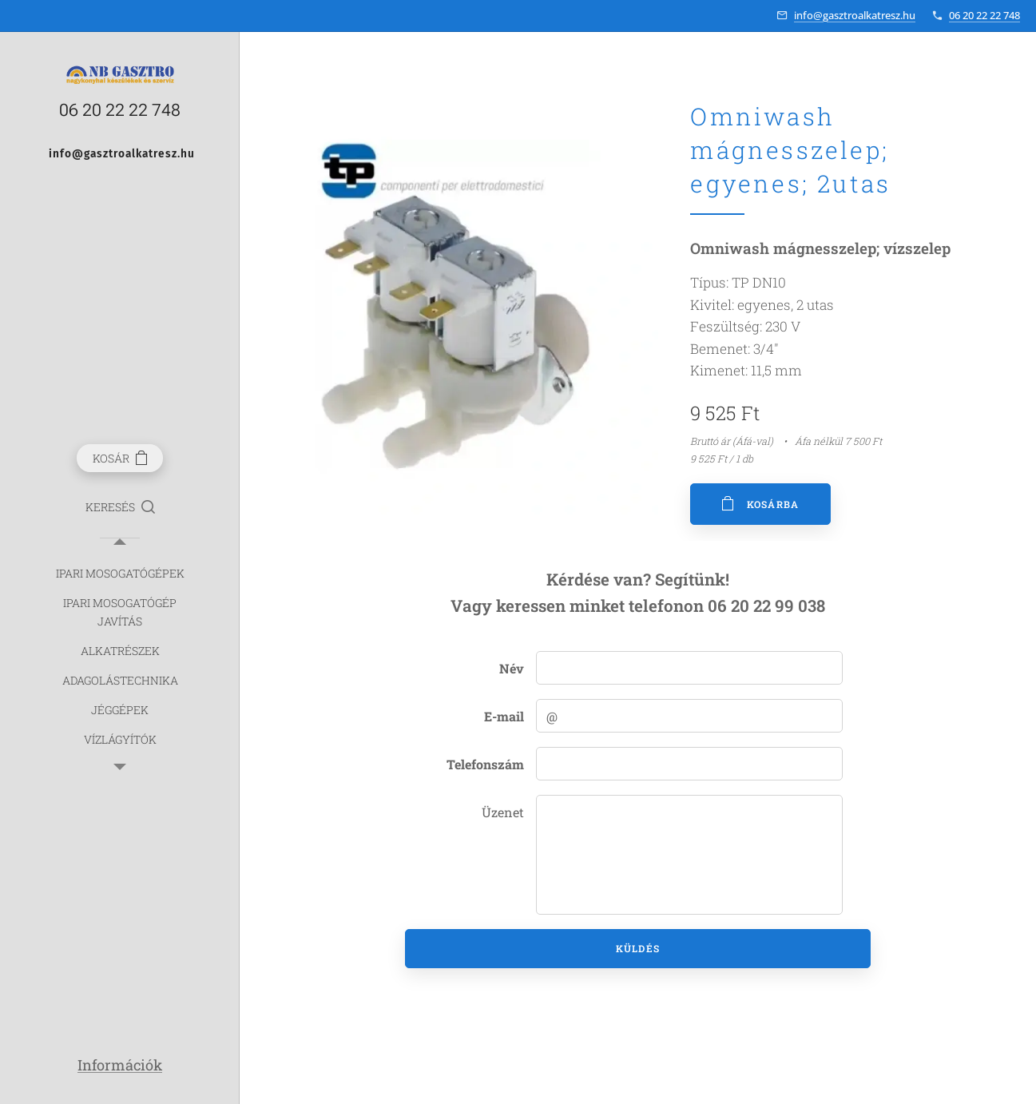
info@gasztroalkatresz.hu (854, 15)
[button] (120, 507)
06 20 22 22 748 (984, 15)
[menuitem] (120, 573)
